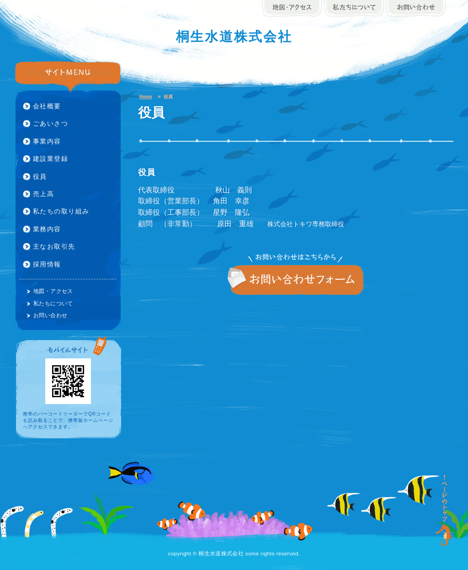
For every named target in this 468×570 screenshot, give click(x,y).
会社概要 (47, 106)
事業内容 (47, 141)
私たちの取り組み (61, 211)
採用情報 (47, 264)
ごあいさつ (50, 123)
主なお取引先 (54, 246)
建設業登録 (50, 158)
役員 (40, 176)
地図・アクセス (53, 291)
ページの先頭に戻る (444, 510)
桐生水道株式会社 (234, 37)
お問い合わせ (296, 280)
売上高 (43, 193)
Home (145, 97)
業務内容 (47, 229)
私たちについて (53, 303)
